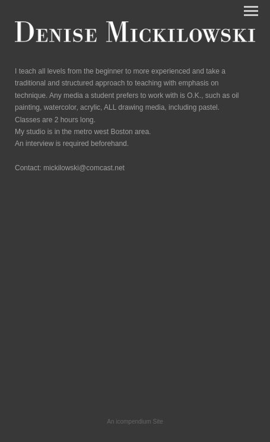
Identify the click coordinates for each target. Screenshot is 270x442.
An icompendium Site (135, 421)
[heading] (135, 40)
